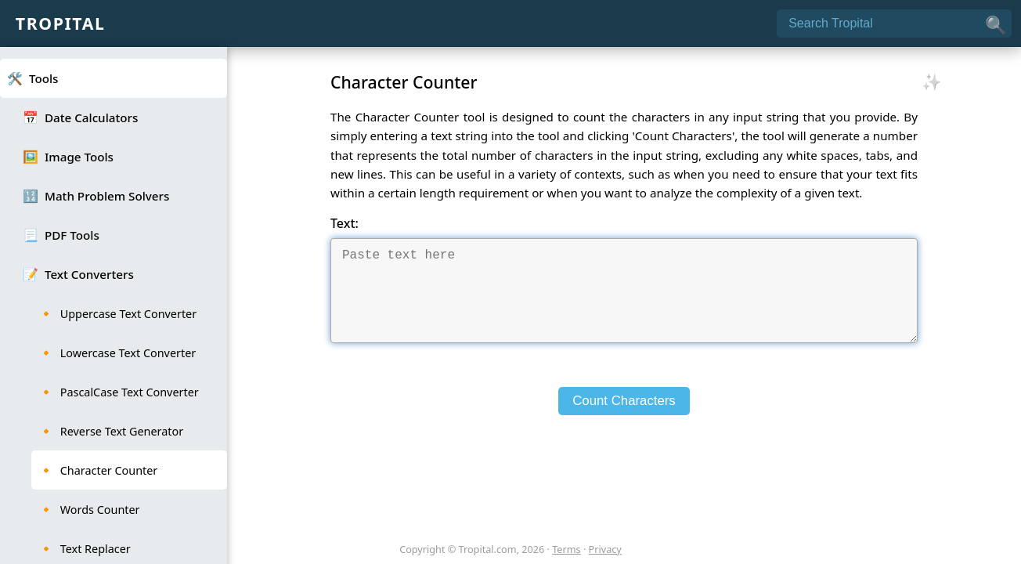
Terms (566, 549)
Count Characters (624, 419)
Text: (344, 223)
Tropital (61, 23)
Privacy (605, 549)
